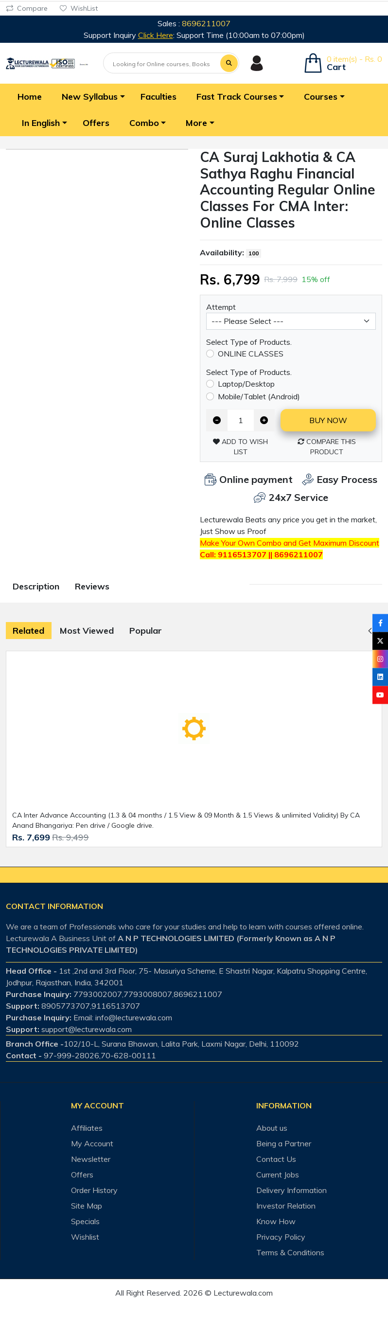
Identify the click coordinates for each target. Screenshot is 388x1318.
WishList (79, 8)
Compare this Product (327, 446)
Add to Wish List (240, 446)
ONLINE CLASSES (250, 353)
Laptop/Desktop (246, 384)
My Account (92, 1143)
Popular (145, 630)
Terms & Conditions (290, 1252)
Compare (27, 8)
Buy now (328, 420)
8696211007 (206, 23)
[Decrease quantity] (217, 420)
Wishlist (85, 1237)
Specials (85, 1221)
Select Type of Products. (249, 342)
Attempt (221, 307)
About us (271, 1128)
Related (28, 630)
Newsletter (90, 1159)
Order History (94, 1190)
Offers (82, 1174)
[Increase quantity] (264, 420)
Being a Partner (283, 1143)
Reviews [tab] (92, 586)
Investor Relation (286, 1206)
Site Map (86, 1206)
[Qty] (240, 420)
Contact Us (276, 1159)
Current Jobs (277, 1174)
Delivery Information (291, 1190)
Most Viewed (87, 630)
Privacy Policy (280, 1237)
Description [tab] (36, 586)
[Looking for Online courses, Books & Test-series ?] (162, 64)
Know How (276, 1221)
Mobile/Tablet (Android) (259, 396)
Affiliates (87, 1128)
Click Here (155, 35)
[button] (91, 97)
